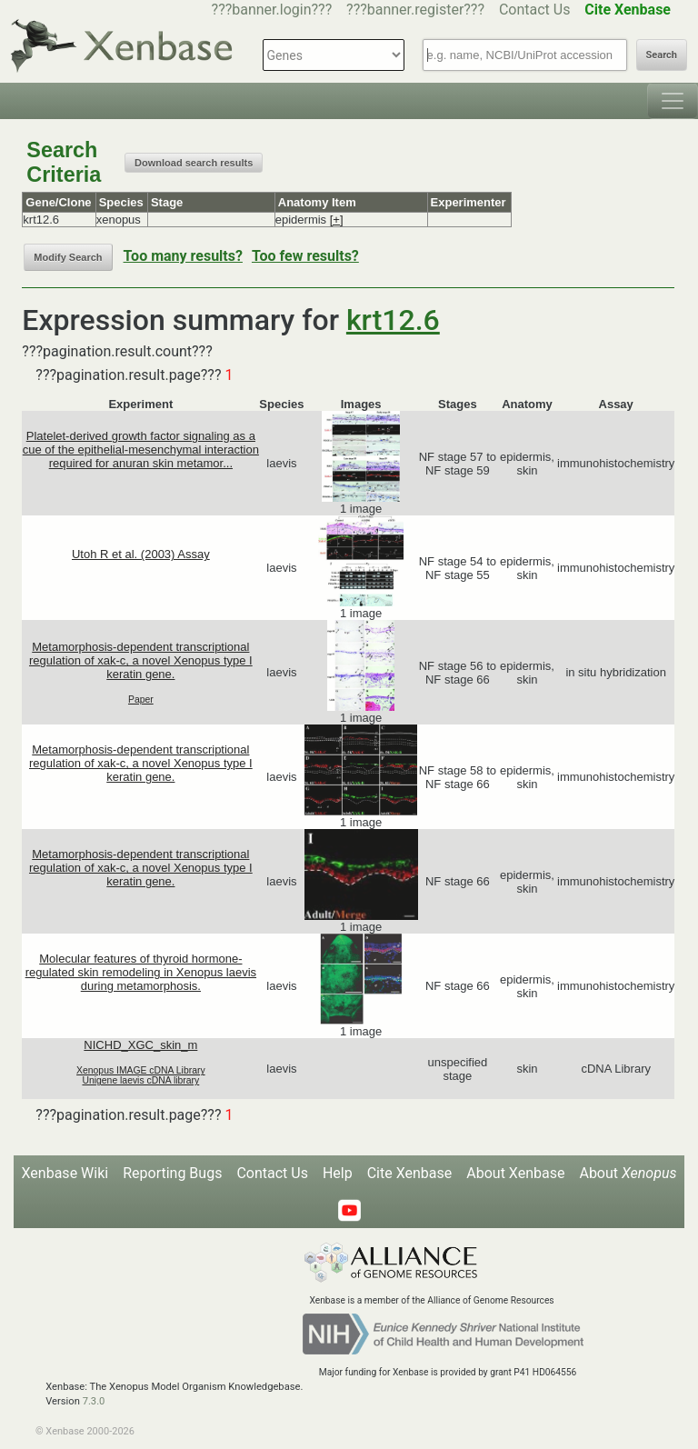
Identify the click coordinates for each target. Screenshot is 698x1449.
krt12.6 (393, 320)
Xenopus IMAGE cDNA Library (140, 1070)
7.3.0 (94, 1401)
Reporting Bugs (172, 1173)
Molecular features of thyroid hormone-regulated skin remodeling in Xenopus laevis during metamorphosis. (140, 972)
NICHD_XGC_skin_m (140, 1045)
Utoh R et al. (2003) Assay (141, 554)
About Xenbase (515, 1173)
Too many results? (183, 256)
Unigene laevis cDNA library (140, 1080)
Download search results (194, 162)
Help (338, 1173)
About (627, 1173)
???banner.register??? (415, 9)
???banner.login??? (272, 9)
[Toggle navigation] (672, 101)
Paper (141, 700)
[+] (337, 219)
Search (661, 55)
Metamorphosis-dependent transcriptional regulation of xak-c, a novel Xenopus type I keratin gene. (141, 660)
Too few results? (305, 256)
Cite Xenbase (410, 1173)
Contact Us (535, 9)
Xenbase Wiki (65, 1173)
